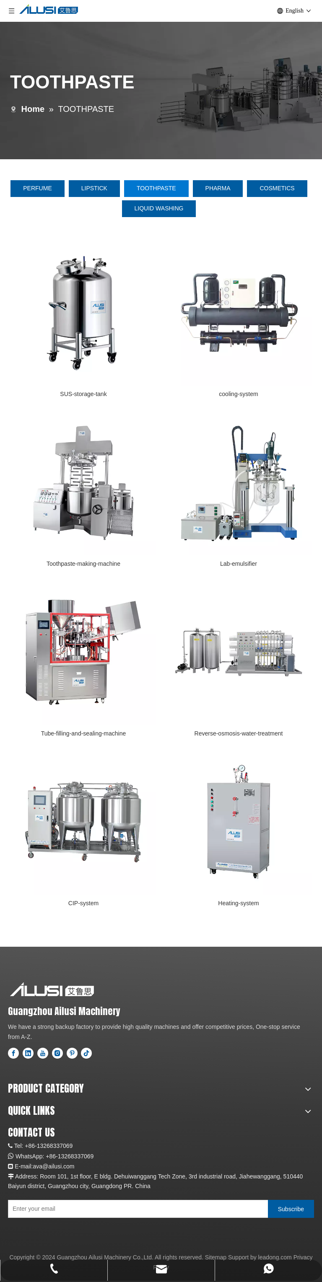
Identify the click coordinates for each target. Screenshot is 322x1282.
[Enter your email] (136, 1208)
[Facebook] (13, 1053)
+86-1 (53, 1156)
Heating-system (238, 903)
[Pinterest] (72, 1053)
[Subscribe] (291, 1209)
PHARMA (218, 188)
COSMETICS (277, 188)
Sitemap (215, 1257)
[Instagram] (57, 1053)
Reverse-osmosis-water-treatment (239, 733)
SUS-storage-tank (83, 394)
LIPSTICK (94, 188)
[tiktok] (86, 1053)
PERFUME (37, 188)
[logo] (52, 989)
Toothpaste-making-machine (83, 563)
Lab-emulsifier (238, 563)
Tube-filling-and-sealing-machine (83, 733)
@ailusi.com (58, 1166)
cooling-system (238, 394)
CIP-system (83, 903)
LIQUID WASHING (159, 208)
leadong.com (275, 1257)
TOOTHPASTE (156, 188)
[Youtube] (42, 1053)
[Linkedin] (28, 1053)
